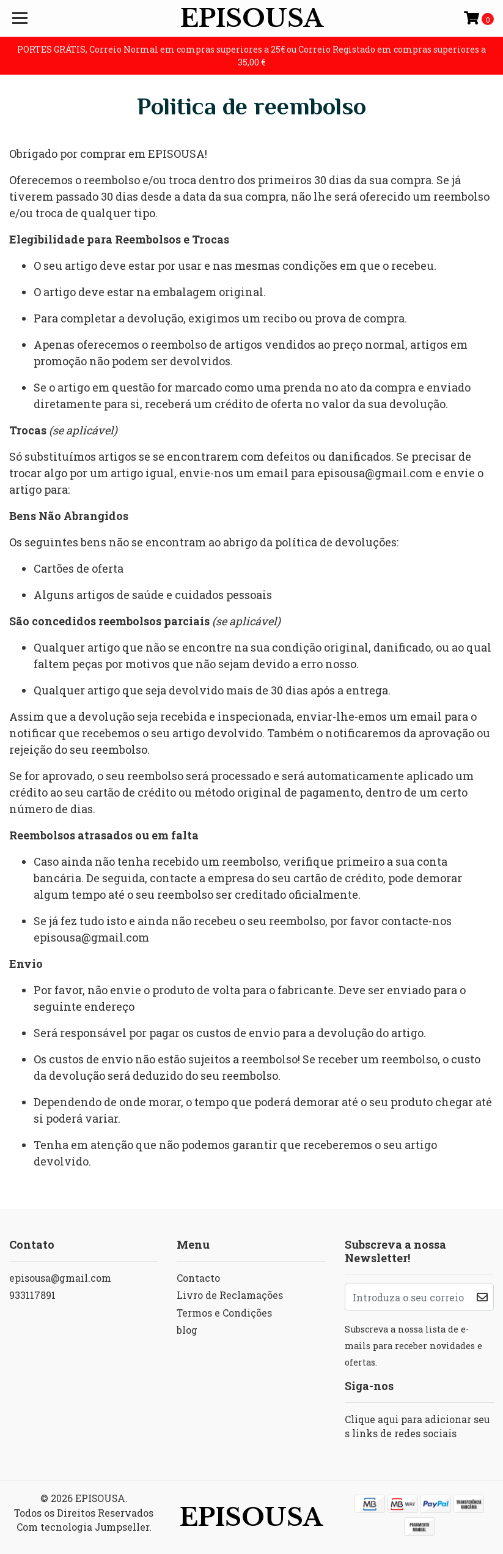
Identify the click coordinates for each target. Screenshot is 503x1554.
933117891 (32, 1294)
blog (187, 1329)
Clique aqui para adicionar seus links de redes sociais (417, 1426)
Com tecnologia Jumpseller (83, 1526)
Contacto (198, 1277)
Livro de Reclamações (230, 1294)
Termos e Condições (224, 1312)
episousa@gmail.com (60, 1277)
